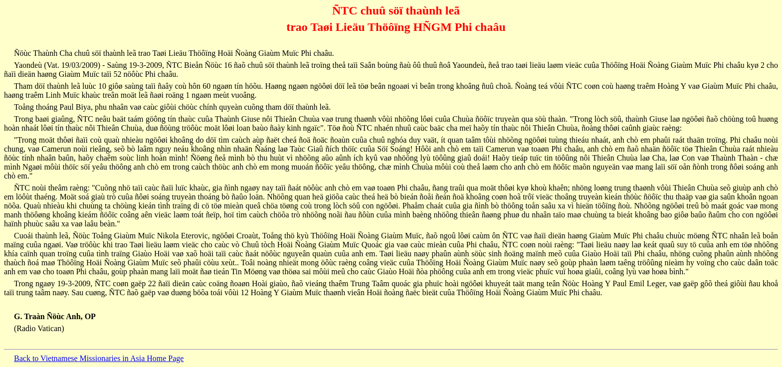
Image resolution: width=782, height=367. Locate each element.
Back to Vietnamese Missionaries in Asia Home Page (99, 358)
